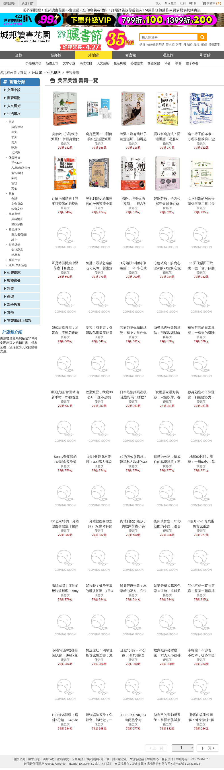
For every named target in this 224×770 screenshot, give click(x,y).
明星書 (15, 255)
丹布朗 (187, 44)
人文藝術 (103, 63)
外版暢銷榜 (33, 63)
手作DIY (16, 162)
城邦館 (56, 55)
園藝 (14, 178)
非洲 (14, 137)
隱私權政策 (119, 759)
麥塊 (196, 44)
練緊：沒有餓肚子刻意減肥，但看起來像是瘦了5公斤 (133, 139)
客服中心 (153, 759)
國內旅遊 (17, 127)
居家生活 (12, 260)
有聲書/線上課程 (19, 320)
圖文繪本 (12, 229)
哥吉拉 (170, 44)
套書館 (130, 55)
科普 (167, 63)
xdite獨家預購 (155, 44)
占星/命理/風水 (20, 168)
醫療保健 (154, 63)
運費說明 (9, 3)
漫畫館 (168, 55)
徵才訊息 (34, 759)
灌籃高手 (214, 44)
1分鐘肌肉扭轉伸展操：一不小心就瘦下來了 (133, 268)
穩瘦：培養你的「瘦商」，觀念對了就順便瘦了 (133, 204)
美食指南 (17, 203)
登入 (158, 3)
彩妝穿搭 (17, 224)
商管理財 (86, 63)
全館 (18, 55)
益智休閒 (17, 173)
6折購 (193, 3)
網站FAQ (48, 759)
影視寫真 (17, 249)
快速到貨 (27, 3)
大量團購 (77, 759)
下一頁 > (208, 748)
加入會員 (170, 3)
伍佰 (204, 44)
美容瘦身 (17, 219)
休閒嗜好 (12, 157)
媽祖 (142, 44)
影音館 (205, 55)
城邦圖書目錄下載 (97, 759)
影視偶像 (12, 244)
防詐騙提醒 (137, 759)
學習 (178, 63)
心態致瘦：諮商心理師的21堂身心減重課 (167, 268)
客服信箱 (167, 759)
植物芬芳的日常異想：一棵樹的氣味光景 (201, 333)
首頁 (23, 72)
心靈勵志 (137, 63)
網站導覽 (63, 759)
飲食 (9, 193)
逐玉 (179, 44)
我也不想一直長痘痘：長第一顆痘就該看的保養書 (201, 591)
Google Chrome (55, 763)
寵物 (14, 183)
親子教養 (192, 63)
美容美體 (12, 214)
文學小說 (69, 63)
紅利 (183, 3)
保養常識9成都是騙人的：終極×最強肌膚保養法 (65, 655)
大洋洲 (15, 152)
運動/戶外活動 (16, 265)
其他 (14, 188)
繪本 (14, 239)
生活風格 (120, 63)
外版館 (93, 55)
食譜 (14, 198)
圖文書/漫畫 (19, 234)
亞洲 (14, 132)
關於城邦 (19, 759)
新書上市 (52, 63)
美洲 (14, 142)
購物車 (214, 3)
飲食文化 (17, 209)
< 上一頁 (156, 748)
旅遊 (9, 122)
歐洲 (14, 147)
